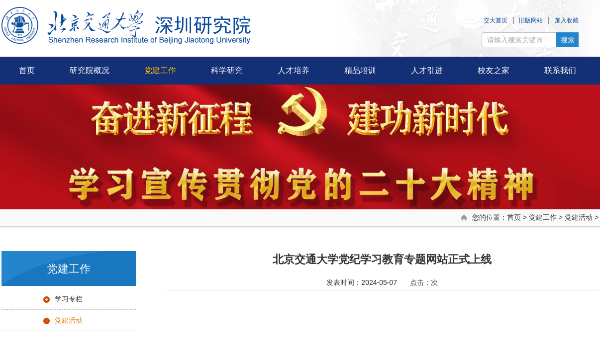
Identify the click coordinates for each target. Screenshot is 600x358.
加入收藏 (567, 20)
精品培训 (360, 70)
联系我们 (560, 70)
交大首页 (495, 20)
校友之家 (493, 70)
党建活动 (579, 217)
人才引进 (427, 70)
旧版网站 (531, 20)
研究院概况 (89, 70)
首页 (27, 70)
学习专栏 (69, 299)
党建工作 (160, 70)
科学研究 (227, 70)
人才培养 (293, 70)
